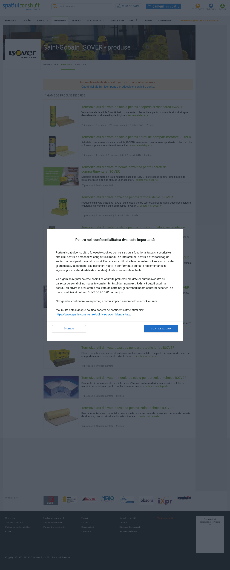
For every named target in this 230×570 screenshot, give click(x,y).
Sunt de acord (161, 328)
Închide (69, 328)
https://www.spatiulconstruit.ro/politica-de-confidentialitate (93, 314)
